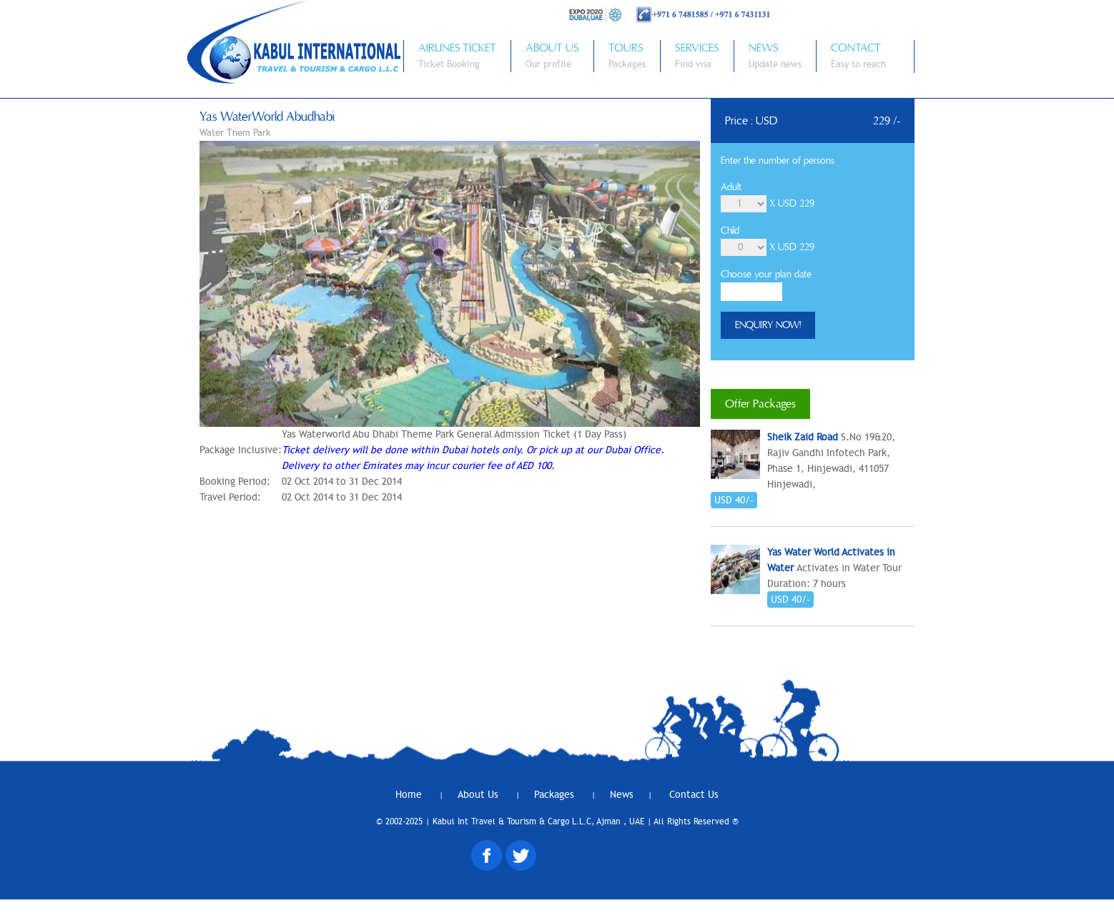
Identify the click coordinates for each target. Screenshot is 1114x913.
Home (410, 795)
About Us (479, 795)
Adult (731, 187)
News (622, 795)
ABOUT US (552, 48)
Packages (555, 795)
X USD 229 (791, 203)
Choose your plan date (766, 274)
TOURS (626, 48)
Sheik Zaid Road (802, 437)
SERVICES (697, 48)
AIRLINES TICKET (457, 48)
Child (730, 230)
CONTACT (856, 48)
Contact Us (694, 795)
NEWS (764, 48)
